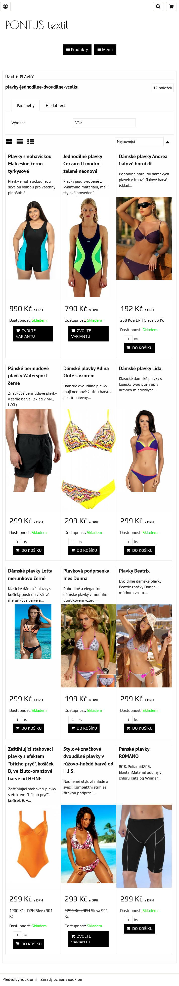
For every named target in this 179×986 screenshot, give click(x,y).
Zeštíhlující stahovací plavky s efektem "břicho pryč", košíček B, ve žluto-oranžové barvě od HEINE (30, 764)
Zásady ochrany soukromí (62, 979)
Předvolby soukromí (20, 979)
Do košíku (139, 347)
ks (131, 339)
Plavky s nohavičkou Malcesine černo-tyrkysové (30, 163)
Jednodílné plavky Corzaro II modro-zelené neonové (82, 163)
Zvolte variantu (26, 333)
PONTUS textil (37, 24)
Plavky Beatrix (134, 571)
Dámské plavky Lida (140, 368)
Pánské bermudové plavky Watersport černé (28, 375)
